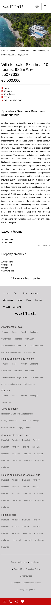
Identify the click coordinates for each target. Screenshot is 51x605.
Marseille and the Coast (11, 352)
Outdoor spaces (8, 427)
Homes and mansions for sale (17, 358)
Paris (14, 332)
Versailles (18, 339)
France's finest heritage (29, 421)
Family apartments (9, 421)
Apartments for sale (12, 327)
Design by (26, 589)
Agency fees (27, 576)
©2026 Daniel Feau (19, 562)
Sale (3, 51)
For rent (5, 390)
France (5, 332)
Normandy (29, 339)
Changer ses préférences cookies (27, 583)
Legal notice (35, 562)
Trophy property (24, 427)
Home (13, 6)
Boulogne (34, 332)
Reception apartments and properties (17, 414)
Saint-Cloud (6, 339)
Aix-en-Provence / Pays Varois (14, 346)
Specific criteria (9, 408)
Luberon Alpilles (36, 346)
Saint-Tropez (29, 352)
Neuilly (24, 332)
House (12, 51)
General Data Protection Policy (27, 569)
